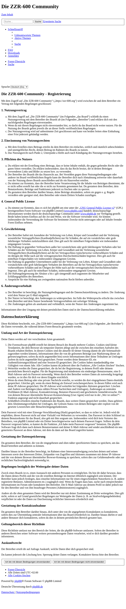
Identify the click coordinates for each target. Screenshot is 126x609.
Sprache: (5, 86)
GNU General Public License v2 (97, 207)
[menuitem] (27, 35)
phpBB (18, 581)
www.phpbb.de (88, 213)
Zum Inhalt (7, 14)
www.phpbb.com (73, 210)
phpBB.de (37, 586)
